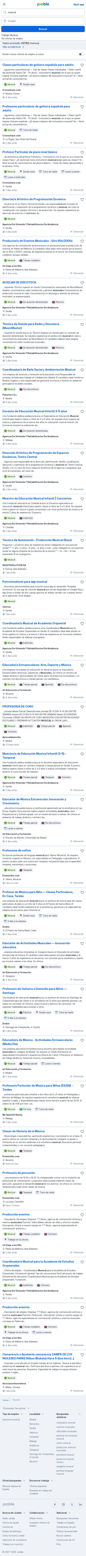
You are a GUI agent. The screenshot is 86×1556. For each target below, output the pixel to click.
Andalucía (34, 1445)
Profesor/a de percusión (18, 1172)
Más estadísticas (14, 47)
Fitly (59, 1544)
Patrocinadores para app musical (24, 581)
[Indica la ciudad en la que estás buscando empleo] (43, 21)
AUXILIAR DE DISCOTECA (19, 282)
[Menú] (4, 4)
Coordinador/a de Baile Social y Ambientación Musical (38, 369)
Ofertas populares (38, 1486)
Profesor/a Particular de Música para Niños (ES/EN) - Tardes (37, 1087)
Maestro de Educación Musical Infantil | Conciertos (37, 498)
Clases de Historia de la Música (23, 1131)
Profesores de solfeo (16, 850)
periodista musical (65, 1454)
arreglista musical (65, 1466)
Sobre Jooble (8, 1518)
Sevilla (32, 1428)
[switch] (81, 54)
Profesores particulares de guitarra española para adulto (36, 108)
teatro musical (64, 1443)
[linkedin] (80, 1504)
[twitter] (72, 1504)
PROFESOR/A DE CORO (17, 706)
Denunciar (76, 97)
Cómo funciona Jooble (13, 1535)
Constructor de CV (66, 1540)
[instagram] (63, 1504)
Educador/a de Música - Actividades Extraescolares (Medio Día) (37, 1042)
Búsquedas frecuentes (16, 1408)
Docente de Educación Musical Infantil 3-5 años (34, 411)
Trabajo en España (65, 1522)
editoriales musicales (67, 1431)
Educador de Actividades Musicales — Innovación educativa (36, 945)
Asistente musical (11, 1419)
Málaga (33, 1441)
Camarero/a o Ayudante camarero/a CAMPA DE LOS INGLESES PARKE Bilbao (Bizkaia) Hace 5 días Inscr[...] (38, 1356)
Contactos (7, 1527)
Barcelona (34, 1424)
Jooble (20, 1552)
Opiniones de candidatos (14, 1540)
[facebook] (55, 1504)
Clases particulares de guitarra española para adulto (38, 64)
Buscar (43, 29)
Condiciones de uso (66, 1527)
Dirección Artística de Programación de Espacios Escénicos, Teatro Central (35, 454)
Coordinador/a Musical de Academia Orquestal (34, 623)
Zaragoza (34, 1449)
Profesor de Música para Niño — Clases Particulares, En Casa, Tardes (37, 894)
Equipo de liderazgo (11, 1531)
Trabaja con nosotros (12, 1544)
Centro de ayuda (10, 1522)
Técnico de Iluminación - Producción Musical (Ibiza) (37, 540)
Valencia (33, 1432)
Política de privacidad (67, 1531)
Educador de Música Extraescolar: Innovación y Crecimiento (34, 801)
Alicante (33, 1461)
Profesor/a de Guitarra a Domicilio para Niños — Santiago (34, 990)
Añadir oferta (35, 1518)
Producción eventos (16, 1214)
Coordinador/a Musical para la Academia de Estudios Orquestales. (38, 1263)
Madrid (32, 1419)
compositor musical (66, 1422)
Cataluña (33, 1436)
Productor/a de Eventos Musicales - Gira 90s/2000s (37, 240)
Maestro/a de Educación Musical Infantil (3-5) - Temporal (34, 755)
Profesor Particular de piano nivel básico (29, 152)
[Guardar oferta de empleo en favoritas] (82, 65)
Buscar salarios (64, 1535)
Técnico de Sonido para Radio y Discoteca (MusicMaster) (30, 326)
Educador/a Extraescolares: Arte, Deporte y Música (36, 665)
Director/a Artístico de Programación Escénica (34, 199)
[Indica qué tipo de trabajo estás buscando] (43, 12)
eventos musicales (66, 1427)
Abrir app (78, 4)
